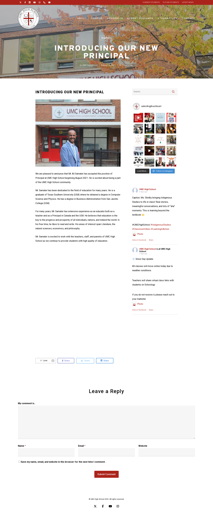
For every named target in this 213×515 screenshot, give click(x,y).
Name (22, 446)
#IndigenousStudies (161, 224)
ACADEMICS (115, 18)
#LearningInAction (160, 229)
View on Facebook (139, 240)
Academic (106, 38)
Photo (137, 234)
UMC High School (90, 65)
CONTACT (188, 18)
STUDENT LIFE (168, 18)
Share (151, 240)
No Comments (125, 65)
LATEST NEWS (187, 2)
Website (142, 446)
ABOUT (82, 18)
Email (81, 446)
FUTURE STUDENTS (171, 2)
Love (47, 360)
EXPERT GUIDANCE (140, 18)
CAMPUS (97, 18)
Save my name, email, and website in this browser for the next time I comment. (63, 462)
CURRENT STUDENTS (151, 2)
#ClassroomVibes (141, 229)
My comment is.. (26, 403)
